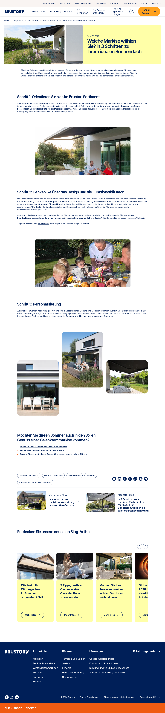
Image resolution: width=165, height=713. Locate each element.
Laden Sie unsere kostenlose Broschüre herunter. (43, 446)
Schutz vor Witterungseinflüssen (107, 672)
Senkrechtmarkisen (44, 663)
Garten (66, 663)
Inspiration (101, 3)
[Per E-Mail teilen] (119, 479)
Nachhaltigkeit (130, 3)
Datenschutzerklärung (150, 697)
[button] (82, 359)
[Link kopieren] (114, 479)
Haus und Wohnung (53, 475)
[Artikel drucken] (146, 479)
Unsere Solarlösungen (102, 658)
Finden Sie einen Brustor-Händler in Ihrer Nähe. (42, 450)
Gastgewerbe (75, 475)
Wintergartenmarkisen (45, 667)
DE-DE (156, 3)
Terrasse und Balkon (73, 658)
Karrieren (114, 3)
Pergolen (38, 672)
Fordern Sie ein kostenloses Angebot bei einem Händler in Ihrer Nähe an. (54, 454)
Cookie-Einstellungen (89, 697)
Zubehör (37, 681)
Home (6, 20)
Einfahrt (66, 667)
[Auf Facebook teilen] (125, 479)
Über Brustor (49, 3)
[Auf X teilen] (130, 479)
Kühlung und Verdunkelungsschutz (35, 482)
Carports (38, 677)
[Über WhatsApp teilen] (135, 479)
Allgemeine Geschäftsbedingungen (119, 697)
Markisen (91, 475)
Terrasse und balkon (28, 475)
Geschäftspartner (83, 3)
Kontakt (144, 3)
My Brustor (65, 3)
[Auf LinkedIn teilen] (140, 479)
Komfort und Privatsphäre (104, 663)
